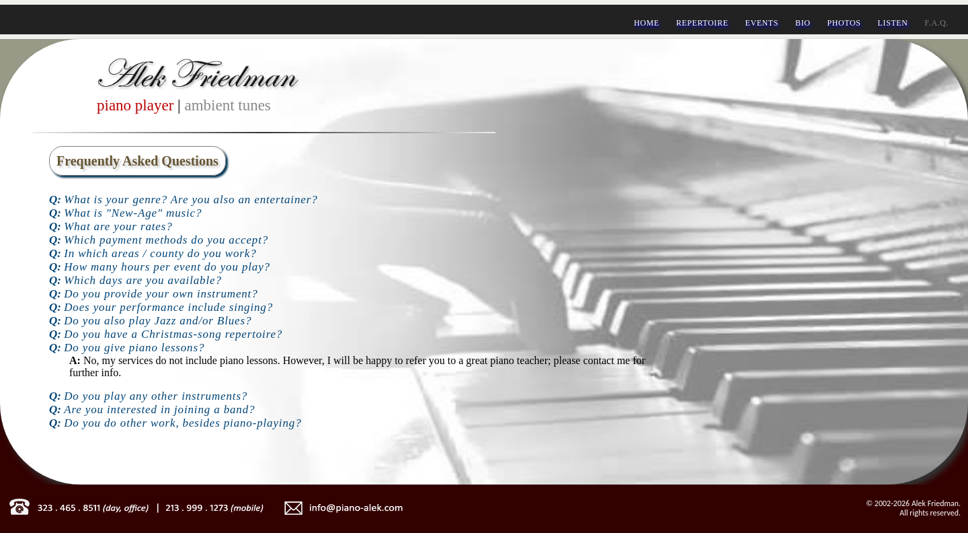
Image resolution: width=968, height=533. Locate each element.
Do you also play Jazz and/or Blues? (157, 320)
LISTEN (893, 23)
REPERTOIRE (702, 23)
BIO (802, 23)
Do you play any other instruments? (155, 396)
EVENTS (761, 23)
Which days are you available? (143, 280)
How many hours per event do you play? (167, 266)
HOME (646, 23)
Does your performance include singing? (168, 307)
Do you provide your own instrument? (160, 293)
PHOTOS (844, 23)
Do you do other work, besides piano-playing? (182, 423)
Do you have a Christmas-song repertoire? (173, 334)
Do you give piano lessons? (134, 347)
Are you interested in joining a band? (159, 409)
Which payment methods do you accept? (166, 240)
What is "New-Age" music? (133, 213)
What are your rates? (118, 226)
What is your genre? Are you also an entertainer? (190, 199)
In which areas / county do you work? (160, 253)
